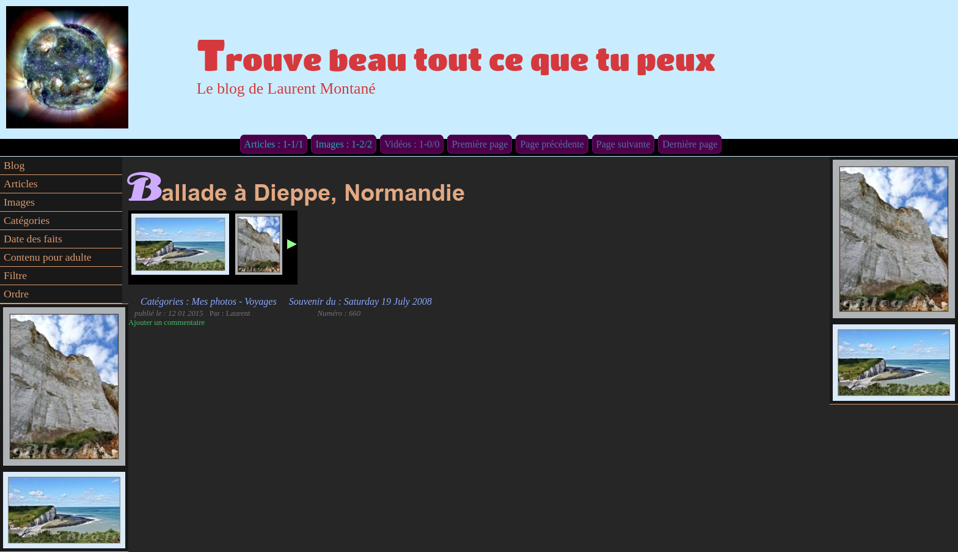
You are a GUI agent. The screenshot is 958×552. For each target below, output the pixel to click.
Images (19, 202)
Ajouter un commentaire (166, 322)
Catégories (26, 220)
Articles (21, 183)
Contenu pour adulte (48, 257)
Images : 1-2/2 (343, 144)
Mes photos (214, 301)
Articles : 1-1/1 (274, 144)
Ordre (16, 294)
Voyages (260, 301)
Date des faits (33, 239)
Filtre (15, 275)
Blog (14, 165)
